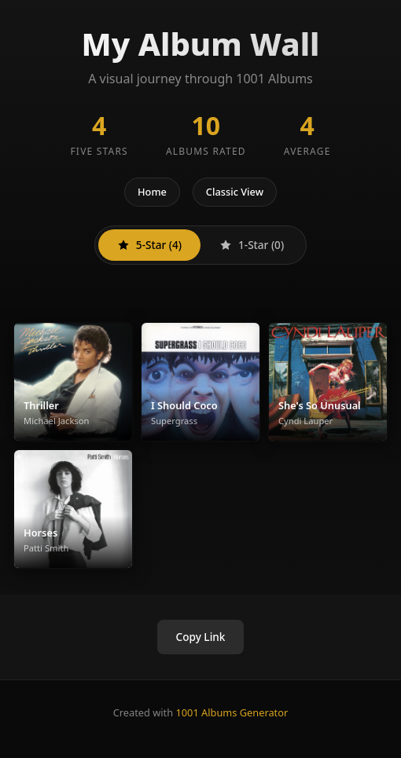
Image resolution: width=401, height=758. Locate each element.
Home (152, 192)
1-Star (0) (251, 244)
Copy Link (201, 636)
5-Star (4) (149, 244)
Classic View (234, 192)
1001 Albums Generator (231, 712)
